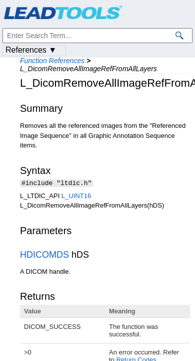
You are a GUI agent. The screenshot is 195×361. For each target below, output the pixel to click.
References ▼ (31, 50)
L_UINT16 (76, 197)
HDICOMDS (44, 256)
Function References (52, 61)
